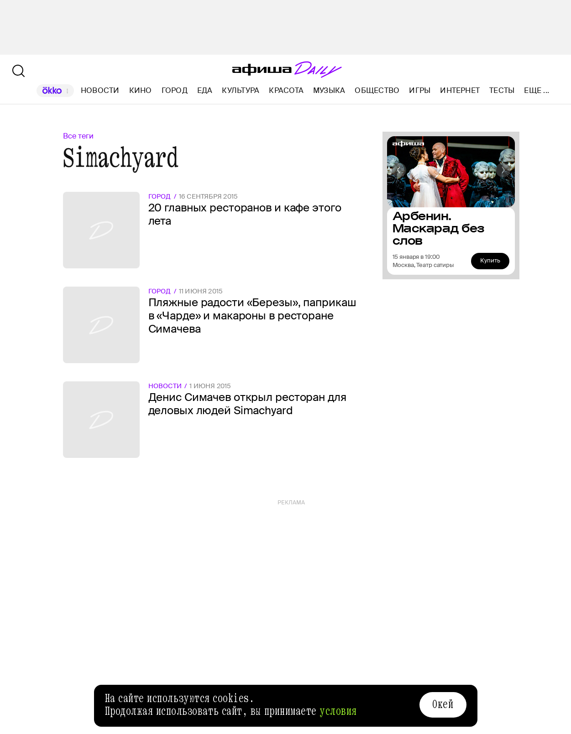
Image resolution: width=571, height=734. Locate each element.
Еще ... (536, 90)
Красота (286, 90)
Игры (419, 90)
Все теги (78, 136)
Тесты (501, 90)
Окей (442, 704)
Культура (240, 90)
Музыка (329, 90)
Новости (100, 90)
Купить (490, 260)
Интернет (460, 90)
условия (338, 711)
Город (175, 90)
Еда (205, 90)
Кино (140, 90)
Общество (377, 90)
